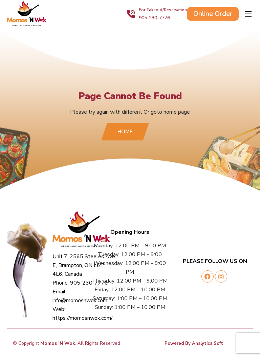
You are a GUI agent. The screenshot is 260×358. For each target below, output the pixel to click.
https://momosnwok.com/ (82, 318)
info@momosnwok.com (79, 300)
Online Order (212, 13)
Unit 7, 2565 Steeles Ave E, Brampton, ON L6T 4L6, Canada (83, 265)
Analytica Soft (207, 343)
